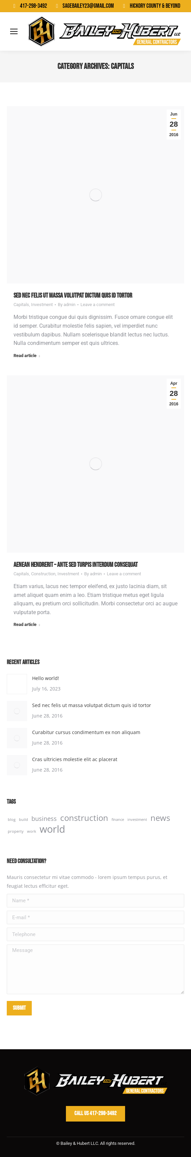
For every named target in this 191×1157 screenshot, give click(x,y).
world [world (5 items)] (52, 829)
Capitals (21, 304)
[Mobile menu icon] (13, 31)
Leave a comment (97, 304)
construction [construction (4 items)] (84, 817)
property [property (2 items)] (16, 831)
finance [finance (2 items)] (118, 819)
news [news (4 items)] (160, 817)
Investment (42, 304)
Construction (43, 573)
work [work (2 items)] (31, 831)
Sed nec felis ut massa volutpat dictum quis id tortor (73, 296)
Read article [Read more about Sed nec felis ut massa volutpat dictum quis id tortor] (27, 355)
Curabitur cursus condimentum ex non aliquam (86, 732)
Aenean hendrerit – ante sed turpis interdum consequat (76, 565)
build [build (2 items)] (23, 819)
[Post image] (17, 684)
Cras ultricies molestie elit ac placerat (74, 759)
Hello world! (45, 678)
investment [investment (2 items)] (137, 819)
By (66, 304)
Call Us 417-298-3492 (95, 1113)
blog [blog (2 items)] (12, 819)
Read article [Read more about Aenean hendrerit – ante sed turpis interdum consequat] (27, 624)
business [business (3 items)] (44, 818)
